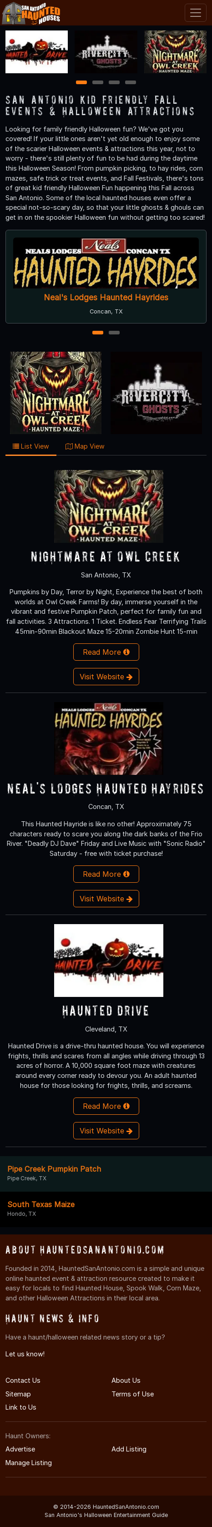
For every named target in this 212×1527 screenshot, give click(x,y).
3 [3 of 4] (114, 83)
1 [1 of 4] (82, 83)
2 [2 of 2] (114, 333)
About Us (126, 1380)
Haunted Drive (106, 1010)
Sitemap (18, 1394)
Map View (85, 446)
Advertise (20, 1449)
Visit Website (106, 676)
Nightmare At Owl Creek (106, 556)
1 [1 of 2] (98, 333)
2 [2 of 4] (98, 83)
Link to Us (20, 1407)
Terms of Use (132, 1394)
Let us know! (25, 1354)
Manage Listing (28, 1462)
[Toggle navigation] (196, 13)
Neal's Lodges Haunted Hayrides (106, 297)
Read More (106, 652)
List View (31, 446)
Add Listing (128, 1449)
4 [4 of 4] (130, 83)
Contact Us (22, 1380)
